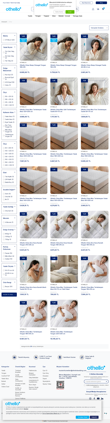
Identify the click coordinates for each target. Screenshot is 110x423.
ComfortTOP (5, 376)
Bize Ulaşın (32, 384)
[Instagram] (90, 398)
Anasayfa (4, 21)
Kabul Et (94, 417)
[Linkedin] (102, 398)
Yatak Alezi (5, 378)
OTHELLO (23, 62)
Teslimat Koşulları (18, 371)
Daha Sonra (58, 12)
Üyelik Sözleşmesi (19, 375)
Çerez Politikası (20, 398)
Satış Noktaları (33, 377)
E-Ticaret (49, 421)
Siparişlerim (46, 381)
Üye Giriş (46, 373)
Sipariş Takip (47, 384)
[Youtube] (98, 398)
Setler (3, 384)
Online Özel (5, 386)
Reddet (26, 409)
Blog (101, 2)
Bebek (3, 381)
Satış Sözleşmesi (19, 380)
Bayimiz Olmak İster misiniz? (33, 388)
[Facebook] (94, 398)
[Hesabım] (93, 9)
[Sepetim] (103, 9)
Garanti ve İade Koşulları (20, 384)
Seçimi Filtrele (9, 294)
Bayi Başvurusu (86, 2)
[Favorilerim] (98, 9)
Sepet (45, 378)
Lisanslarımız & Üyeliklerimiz (33, 381)
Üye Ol (45, 370)
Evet (69, 12)
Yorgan (3, 373)
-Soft (44, 421)
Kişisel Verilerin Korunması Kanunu (20, 394)
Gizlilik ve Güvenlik (18, 389)
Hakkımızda (33, 370)
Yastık (3, 370)
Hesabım (45, 376)
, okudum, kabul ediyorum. (96, 386)
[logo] (13, 9)
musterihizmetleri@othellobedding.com (69, 370)
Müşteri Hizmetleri (32, 374)
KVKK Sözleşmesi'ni (92, 385)
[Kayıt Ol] (106, 381)
